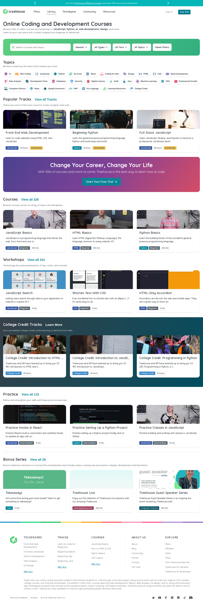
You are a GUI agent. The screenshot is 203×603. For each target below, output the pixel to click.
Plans (37, 11)
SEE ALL (28, 571)
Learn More (53, 324)
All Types (99, 47)
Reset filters (162, 47)
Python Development (34, 556)
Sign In (169, 11)
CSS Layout (97, 557)
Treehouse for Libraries (176, 567)
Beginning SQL (65, 556)
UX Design (29, 565)
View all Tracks (46, 99)
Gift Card (136, 567)
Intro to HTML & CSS (101, 548)
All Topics (140, 47)
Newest (80, 47)
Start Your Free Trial (101, 182)
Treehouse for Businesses (178, 571)
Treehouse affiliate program (88, 3)
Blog (134, 548)
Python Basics (98, 553)
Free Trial (184, 12)
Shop (168, 557)
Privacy (34, 597)
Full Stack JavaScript (34, 551)
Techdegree (69, 11)
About (134, 544)
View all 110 (30, 394)
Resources (109, 11)
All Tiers (119, 47)
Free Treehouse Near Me (177, 562)
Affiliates (169, 548)
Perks (168, 553)
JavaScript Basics (99, 544)
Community (89, 11)
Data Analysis (30, 561)
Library (51, 11)
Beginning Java (65, 561)
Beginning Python (66, 551)
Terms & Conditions (18, 597)
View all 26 (38, 459)
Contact (135, 562)
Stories (135, 557)
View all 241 (36, 259)
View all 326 (30, 199)
